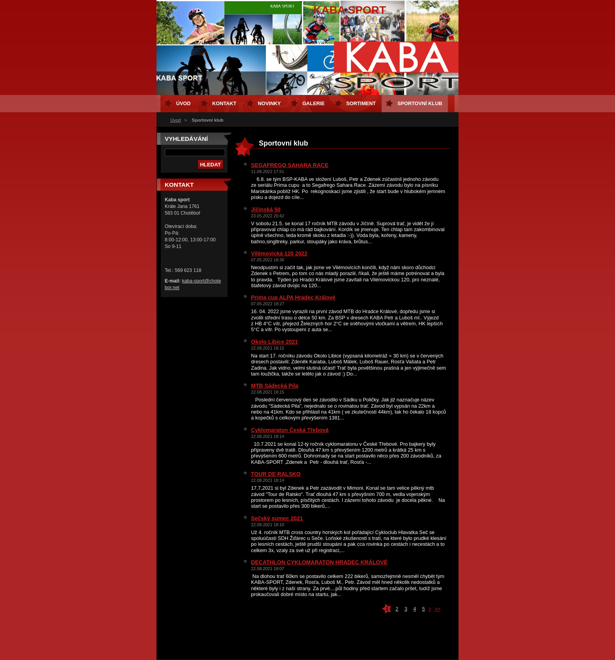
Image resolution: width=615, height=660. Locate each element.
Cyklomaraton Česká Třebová (290, 430)
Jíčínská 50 (265, 209)
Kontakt (224, 103)
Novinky (269, 103)
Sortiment (361, 103)
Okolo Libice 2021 (274, 342)
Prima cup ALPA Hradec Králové (293, 297)
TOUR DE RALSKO (275, 474)
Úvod (175, 120)
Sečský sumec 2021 (277, 518)
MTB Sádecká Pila (274, 386)
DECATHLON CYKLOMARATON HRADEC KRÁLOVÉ (319, 562)
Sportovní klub (419, 103)
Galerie (313, 103)
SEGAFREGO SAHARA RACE (289, 165)
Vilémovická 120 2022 (279, 253)
